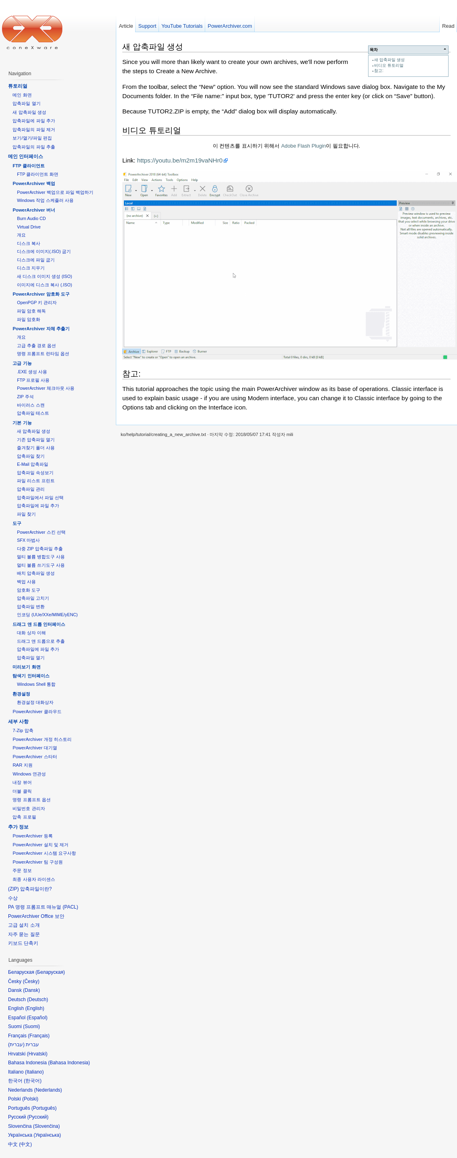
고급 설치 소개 (24, 925)
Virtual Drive (29, 226)
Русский (38, 1117)
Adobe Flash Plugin (303, 146)
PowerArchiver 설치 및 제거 (40, 844)
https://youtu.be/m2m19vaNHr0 (180, 160)
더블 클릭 (21, 791)
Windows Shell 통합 (36, 684)
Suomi (31, 1026)
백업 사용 (26, 581)
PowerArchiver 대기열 (34, 747)
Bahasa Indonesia (68, 1062)
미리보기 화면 (26, 666)
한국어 (32, 1081)
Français (38, 1036)
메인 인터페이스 (25, 156)
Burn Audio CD (31, 218)
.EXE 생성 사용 (32, 371)
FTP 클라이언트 (28, 165)
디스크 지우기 (31, 267)
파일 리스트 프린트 (36, 480)
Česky (31, 981)
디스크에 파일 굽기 (36, 259)
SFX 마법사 (28, 540)
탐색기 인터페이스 (30, 675)
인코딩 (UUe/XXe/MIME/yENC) (47, 614)
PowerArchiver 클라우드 (36, 711)
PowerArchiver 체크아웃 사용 (45, 388)
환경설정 (21, 693)
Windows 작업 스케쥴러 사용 (45, 200)
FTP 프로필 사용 (33, 380)
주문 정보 (21, 870)
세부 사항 (18, 721)
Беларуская (50, 972)
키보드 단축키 (23, 943)
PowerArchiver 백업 (33, 183)
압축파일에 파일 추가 (33, 120)
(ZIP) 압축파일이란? (30, 889)
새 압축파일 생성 (389, 60)
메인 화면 (21, 95)
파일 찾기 (26, 514)
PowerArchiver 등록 (32, 835)
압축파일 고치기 (33, 598)
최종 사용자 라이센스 (33, 879)
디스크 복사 (28, 243)
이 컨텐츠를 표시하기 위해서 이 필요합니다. (286, 146)
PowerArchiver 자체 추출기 (41, 328)
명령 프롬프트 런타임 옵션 (43, 353)
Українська (47, 1135)
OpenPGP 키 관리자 (37, 302)
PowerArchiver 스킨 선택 (41, 532)
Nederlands (48, 1090)
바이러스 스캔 (31, 405)
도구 (16, 523)
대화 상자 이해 (31, 632)
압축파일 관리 (31, 489)
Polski (30, 1099)
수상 (13, 898)
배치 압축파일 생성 (36, 573)
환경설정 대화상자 (35, 702)
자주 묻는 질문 (24, 934)
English (35, 1008)
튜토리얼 (17, 86)
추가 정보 (18, 827)
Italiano (34, 1072)
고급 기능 (21, 363)
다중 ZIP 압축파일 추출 (40, 548)
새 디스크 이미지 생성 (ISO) (44, 276)
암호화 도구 (28, 590)
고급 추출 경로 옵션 (36, 345)
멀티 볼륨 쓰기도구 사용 (41, 565)
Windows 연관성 (28, 773)
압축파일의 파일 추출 (33, 146)
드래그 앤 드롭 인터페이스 (38, 624)
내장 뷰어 (21, 782)
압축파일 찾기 (31, 456)
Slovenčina (46, 1126)
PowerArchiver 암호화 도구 (41, 294)
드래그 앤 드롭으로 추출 (41, 641)
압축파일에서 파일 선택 (40, 497)
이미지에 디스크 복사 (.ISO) (44, 284)
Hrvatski (37, 1054)
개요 (21, 234)
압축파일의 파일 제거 (33, 129)
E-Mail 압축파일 (32, 464)
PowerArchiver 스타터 (34, 756)
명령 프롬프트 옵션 (31, 799)
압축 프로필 (24, 817)
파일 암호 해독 (31, 311)
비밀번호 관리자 (28, 808)
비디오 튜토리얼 (388, 65)
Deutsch (37, 999)
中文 (25, 1144)
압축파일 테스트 (33, 413)
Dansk (31, 990)
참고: (378, 70)
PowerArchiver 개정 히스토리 (41, 739)
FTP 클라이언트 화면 (37, 174)
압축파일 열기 (26, 103)
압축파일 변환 (31, 606)
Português (44, 1108)
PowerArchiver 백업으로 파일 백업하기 (55, 192)
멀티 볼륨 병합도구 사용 (41, 556)
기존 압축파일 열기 (36, 439)
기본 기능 (21, 422)
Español (37, 1017)
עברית (16, 1044)
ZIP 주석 (25, 396)
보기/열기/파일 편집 (32, 138)
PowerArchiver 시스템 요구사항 (44, 853)
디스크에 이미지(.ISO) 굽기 (44, 251)
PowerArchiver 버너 (33, 210)
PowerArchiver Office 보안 (36, 916)
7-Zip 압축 (22, 730)
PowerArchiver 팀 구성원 (37, 862)
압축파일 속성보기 (35, 472)
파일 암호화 (28, 319)
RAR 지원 (22, 765)
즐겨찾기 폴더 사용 (36, 447)
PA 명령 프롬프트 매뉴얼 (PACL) (43, 907)
